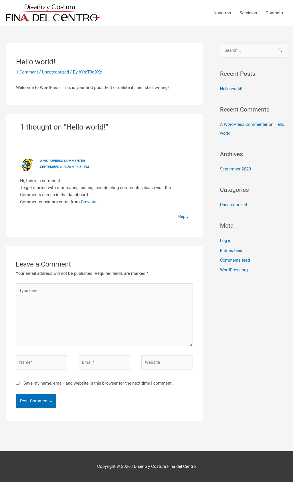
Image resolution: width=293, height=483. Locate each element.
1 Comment (27, 72)
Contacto (274, 12)
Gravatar (89, 201)
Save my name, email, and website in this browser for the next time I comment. (98, 384)
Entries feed (231, 249)
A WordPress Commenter (63, 161)
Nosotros (222, 12)
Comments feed (235, 259)
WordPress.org (234, 269)
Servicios (248, 12)
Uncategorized (56, 72)
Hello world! (231, 89)
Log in (226, 240)
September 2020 (236, 168)
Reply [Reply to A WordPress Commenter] (183, 216)
